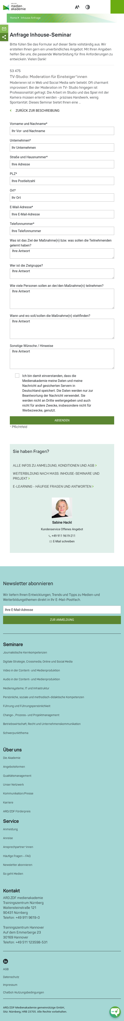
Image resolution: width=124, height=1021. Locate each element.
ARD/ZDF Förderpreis (16, 811)
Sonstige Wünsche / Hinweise (31, 346)
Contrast (88, 12)
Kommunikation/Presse (18, 793)
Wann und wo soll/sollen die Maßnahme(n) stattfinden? (50, 316)
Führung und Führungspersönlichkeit (26, 706)
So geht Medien (13, 874)
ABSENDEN (61, 420)
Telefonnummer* (22, 224)
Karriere (8, 802)
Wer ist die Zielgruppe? (26, 265)
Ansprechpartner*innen (18, 847)
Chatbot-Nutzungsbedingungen (23, 992)
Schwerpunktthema (15, 733)
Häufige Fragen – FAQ (17, 856)
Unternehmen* (20, 140)
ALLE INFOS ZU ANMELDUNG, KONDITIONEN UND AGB (55, 466)
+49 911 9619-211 (62, 536)
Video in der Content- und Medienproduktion (31, 670)
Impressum (10, 985)
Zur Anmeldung (62, 620)
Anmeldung (10, 829)
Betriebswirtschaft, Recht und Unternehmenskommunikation (42, 724)
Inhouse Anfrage (30, 18)
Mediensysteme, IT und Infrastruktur (26, 688)
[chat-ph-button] (115, 1012)
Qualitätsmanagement (17, 776)
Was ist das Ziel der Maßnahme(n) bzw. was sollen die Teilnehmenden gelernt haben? (61, 242)
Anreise (8, 838)
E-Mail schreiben (61, 541)
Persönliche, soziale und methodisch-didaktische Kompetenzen (43, 697)
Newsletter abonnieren (17, 865)
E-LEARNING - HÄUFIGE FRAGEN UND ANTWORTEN (53, 487)
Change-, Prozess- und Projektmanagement (31, 715)
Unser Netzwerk (13, 784)
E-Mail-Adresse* (21, 207)
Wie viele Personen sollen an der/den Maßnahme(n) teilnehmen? (57, 286)
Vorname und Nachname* (28, 124)
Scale (77, 12)
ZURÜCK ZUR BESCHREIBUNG (35, 111)
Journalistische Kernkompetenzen (25, 652)
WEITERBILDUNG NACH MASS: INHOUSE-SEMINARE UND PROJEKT (56, 476)
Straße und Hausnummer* (29, 157)
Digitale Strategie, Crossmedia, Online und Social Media (37, 661)
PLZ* (13, 174)
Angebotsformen (14, 767)
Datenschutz (11, 977)
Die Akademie (11, 758)
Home (14, 18)
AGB (6, 969)
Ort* (13, 190)
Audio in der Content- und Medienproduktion (31, 679)
